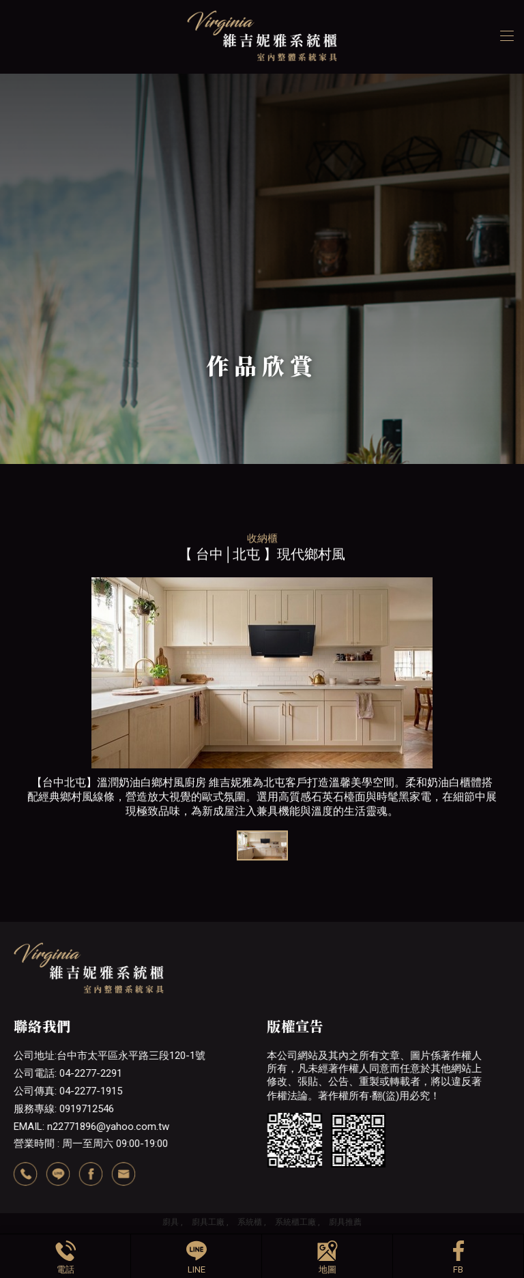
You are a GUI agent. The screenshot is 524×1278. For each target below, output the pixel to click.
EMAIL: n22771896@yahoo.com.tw (91, 1126)
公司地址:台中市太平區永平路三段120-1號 (109, 1055)
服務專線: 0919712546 (64, 1109)
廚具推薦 (345, 1222)
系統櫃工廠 (295, 1222)
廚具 (170, 1222)
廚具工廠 (208, 1222)
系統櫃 (249, 1222)
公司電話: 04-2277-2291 (68, 1073)
